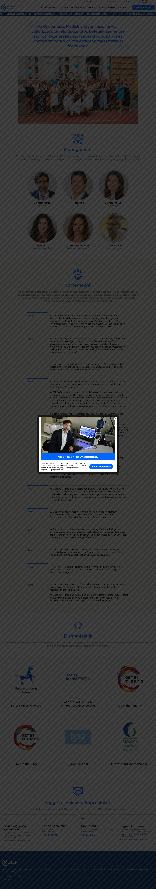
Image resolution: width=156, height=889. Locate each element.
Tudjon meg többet (101, 466)
